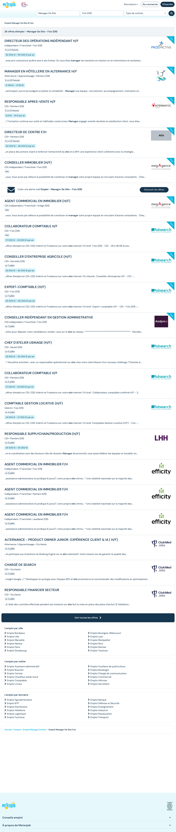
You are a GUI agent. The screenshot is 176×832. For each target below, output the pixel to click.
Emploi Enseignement (101, 706)
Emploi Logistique (16, 713)
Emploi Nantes (14, 643)
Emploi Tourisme (16, 717)
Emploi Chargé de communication (108, 673)
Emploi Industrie (99, 710)
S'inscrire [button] (167, 4)
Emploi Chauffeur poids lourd (22, 676)
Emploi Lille (13, 636)
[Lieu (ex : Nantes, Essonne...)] (101, 13)
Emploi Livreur (14, 683)
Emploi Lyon (96, 636)
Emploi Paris (13, 647)
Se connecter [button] (150, 4)
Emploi (17, 729)
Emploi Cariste (15, 673)
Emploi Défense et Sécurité (104, 703)
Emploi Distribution (17, 706)
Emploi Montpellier (100, 640)
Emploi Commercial (100, 676)
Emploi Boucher (15, 669)
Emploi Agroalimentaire (19, 699)
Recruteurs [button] (131, 4)
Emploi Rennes (98, 647)
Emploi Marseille (15, 640)
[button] (8, 806)
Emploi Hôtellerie (16, 710)
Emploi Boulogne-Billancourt (105, 633)
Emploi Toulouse (99, 650)
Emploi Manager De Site (34, 729)
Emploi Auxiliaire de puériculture (107, 666)
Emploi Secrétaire (99, 683)
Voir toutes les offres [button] (88, 617)
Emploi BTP (13, 703)
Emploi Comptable (17, 680)
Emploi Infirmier (98, 680)
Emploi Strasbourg (17, 650)
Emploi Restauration (101, 713)
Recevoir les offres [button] (154, 189)
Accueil (8, 729)
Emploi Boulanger (99, 669)
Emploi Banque (98, 699)
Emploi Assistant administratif (23, 666)
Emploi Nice (96, 643)
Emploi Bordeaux (16, 633)
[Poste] (58, 13)
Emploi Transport (99, 717)
